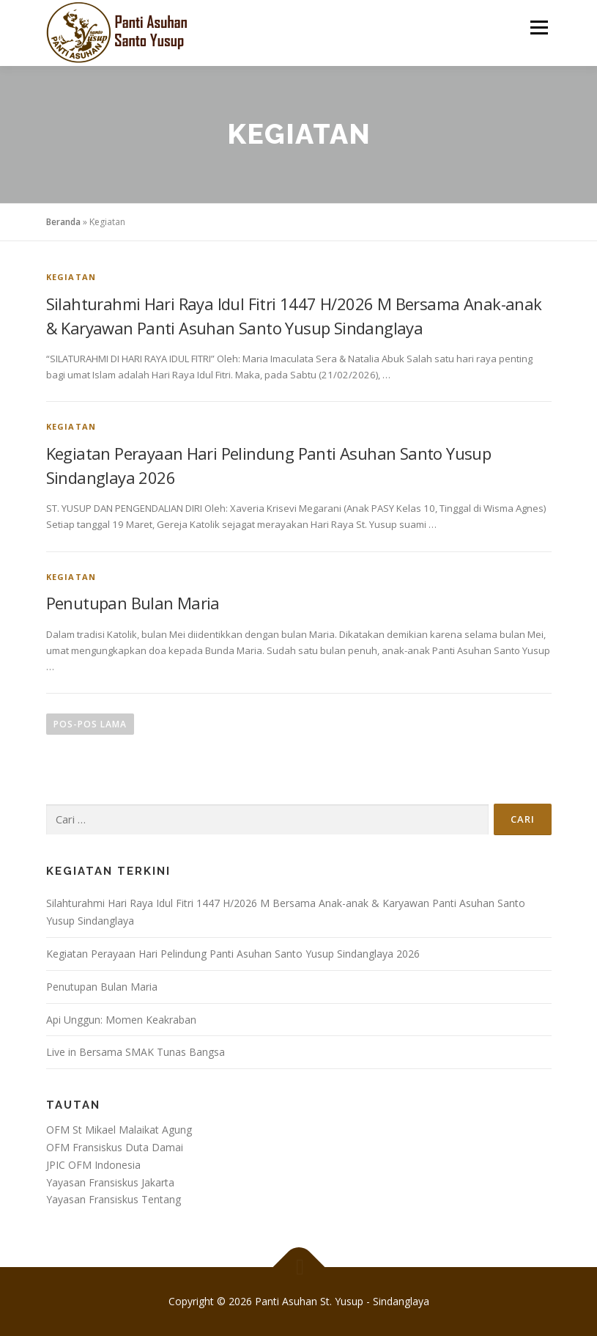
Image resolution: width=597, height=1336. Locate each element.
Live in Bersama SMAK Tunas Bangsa (135, 1052)
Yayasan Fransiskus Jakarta (110, 1182)
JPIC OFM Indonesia (93, 1165)
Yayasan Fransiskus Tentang (113, 1199)
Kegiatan (71, 276)
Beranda (63, 222)
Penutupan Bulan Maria (133, 603)
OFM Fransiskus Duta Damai (114, 1147)
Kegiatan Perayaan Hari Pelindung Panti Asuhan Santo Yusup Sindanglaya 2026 (233, 954)
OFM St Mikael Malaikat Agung (119, 1130)
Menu (539, 27)
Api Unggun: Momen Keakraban (121, 1020)
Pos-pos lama (90, 724)
